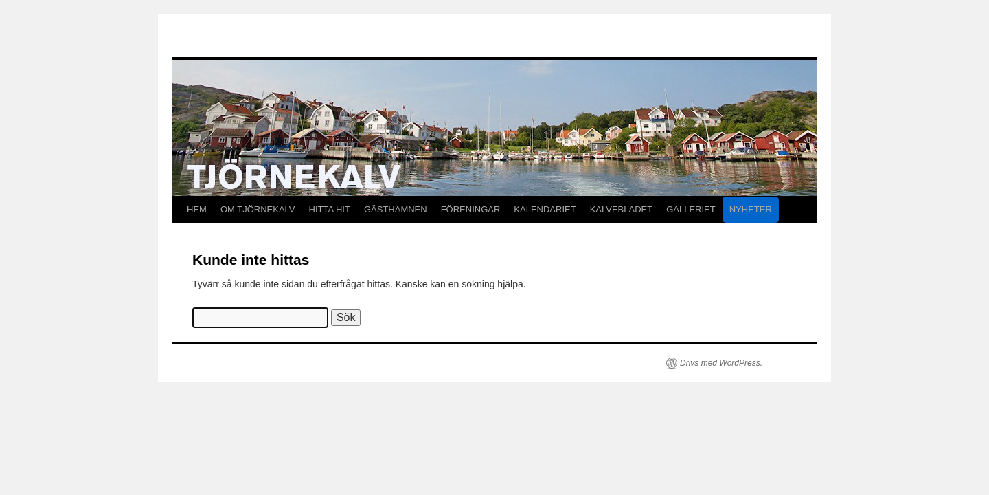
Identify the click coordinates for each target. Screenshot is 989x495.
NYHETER (750, 209)
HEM (197, 209)
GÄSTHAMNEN (395, 209)
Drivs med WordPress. (721, 363)
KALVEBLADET (621, 209)
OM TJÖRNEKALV (257, 209)
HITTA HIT (329, 209)
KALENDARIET (545, 209)
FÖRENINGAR (471, 209)
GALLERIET (691, 209)
